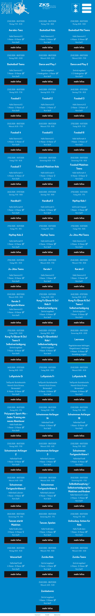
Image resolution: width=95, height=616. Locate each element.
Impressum (37, 615)
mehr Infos (16, 47)
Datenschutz (57, 615)
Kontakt (47, 615)
